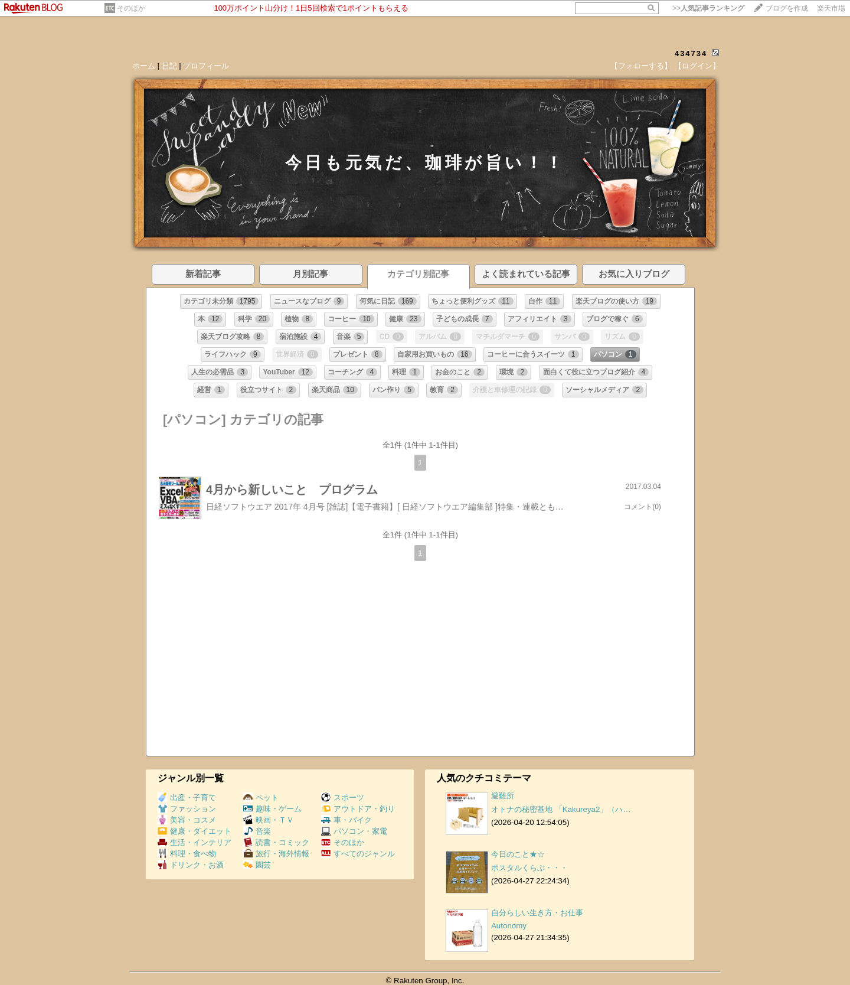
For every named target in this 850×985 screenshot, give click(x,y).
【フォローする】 (641, 65)
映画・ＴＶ (268, 820)
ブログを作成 (787, 8)
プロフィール (206, 65)
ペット (261, 797)
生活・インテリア (194, 842)
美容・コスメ (187, 820)
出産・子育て (187, 797)
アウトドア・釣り (358, 808)
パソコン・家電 (354, 831)
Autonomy (509, 925)
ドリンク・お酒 (191, 864)
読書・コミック (276, 842)
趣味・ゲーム (272, 808)
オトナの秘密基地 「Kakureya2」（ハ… (561, 809)
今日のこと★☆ (518, 854)
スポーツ (342, 797)
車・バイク (346, 820)
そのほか (131, 8)
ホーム (143, 65)
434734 (691, 53)
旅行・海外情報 (276, 853)
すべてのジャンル (358, 853)
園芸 (257, 864)
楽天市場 (831, 8)
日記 (169, 65)
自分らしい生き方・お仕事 (537, 912)
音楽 (257, 831)
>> (708, 8)
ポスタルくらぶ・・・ (529, 867)
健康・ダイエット (194, 831)
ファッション (187, 808)
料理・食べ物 (187, 853)
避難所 (502, 795)
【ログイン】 (697, 65)
